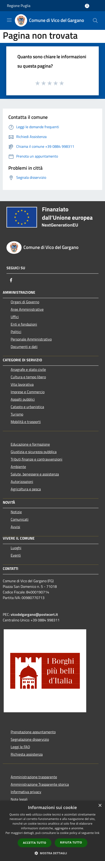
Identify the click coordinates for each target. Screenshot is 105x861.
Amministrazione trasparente (34, 777)
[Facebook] (11, 280)
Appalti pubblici (23, 399)
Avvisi (15, 527)
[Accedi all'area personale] (87, 5)
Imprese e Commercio (28, 392)
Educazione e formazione (30, 444)
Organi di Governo (25, 302)
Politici (16, 331)
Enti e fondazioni (24, 324)
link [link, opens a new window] (97, 833)
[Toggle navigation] (9, 20)
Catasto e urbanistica (27, 407)
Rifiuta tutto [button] (71, 842)
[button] (52, 853)
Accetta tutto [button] (34, 843)
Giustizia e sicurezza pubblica (34, 452)
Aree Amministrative (27, 309)
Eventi (16, 555)
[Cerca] (95, 20)
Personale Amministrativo (31, 339)
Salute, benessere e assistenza (35, 474)
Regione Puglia (18, 5)
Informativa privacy (26, 792)
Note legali (19, 799)
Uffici (15, 317)
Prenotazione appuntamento (33, 732)
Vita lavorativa (22, 384)
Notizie (16, 512)
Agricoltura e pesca (26, 489)
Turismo (17, 414)
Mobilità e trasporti (26, 421)
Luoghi (16, 548)
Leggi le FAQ (20, 747)
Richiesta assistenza (27, 754)
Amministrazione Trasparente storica (40, 784)
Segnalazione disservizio (30, 739)
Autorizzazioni (22, 481)
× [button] (100, 805)
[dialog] (52, 831)
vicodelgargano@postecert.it (34, 614)
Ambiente (18, 466)
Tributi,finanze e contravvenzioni (36, 459)
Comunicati (20, 519)
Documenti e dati (24, 346)
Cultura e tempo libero (28, 377)
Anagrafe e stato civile (28, 369)
